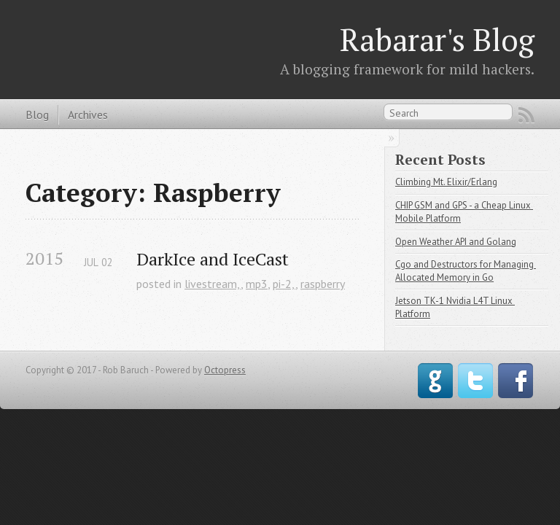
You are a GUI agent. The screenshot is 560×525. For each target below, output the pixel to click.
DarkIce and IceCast (212, 259)
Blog (37, 114)
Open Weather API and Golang (455, 242)
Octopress (225, 370)
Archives (88, 114)
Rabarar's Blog (437, 39)
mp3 (257, 283)
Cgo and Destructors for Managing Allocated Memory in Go (465, 271)
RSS (526, 115)
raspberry (322, 283)
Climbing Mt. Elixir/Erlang (446, 182)
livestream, (212, 283)
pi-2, (284, 283)
